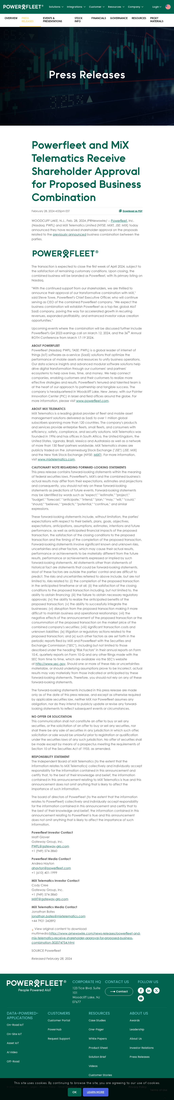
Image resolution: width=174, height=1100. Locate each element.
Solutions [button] (56, 7)
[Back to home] (23, 7)
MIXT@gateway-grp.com (50, 899)
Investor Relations (142, 1048)
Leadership (137, 1029)
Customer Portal (59, 1020)
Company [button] (136, 7)
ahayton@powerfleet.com (51, 868)
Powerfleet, (119, 220)
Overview (11, 18)
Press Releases (27, 20)
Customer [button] (97, 7)
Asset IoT (13, 1043)
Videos (93, 1066)
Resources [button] (116, 7)
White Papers (98, 1039)
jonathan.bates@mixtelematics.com (58, 916)
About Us (136, 1039)
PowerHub (55, 1029)
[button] (168, 6)
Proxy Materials (156, 20)
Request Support (59, 1039)
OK (74, 1092)
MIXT (97, 455)
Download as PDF (130, 210)
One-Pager (96, 1029)
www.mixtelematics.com (56, 459)
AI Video (12, 1052)
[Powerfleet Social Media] (141, 990)
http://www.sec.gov (50, 664)
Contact (122, 991)
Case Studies (97, 1020)
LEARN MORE (95, 1092)
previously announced (69, 234)
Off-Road (13, 1061)
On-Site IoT (14, 1034)
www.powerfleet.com (92, 401)
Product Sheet (98, 1048)
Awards (135, 1020)
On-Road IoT (15, 1025)
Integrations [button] (76, 7)
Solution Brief (97, 1057)
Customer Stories (100, 1075)
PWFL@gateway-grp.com (50, 846)
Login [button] (157, 7)
